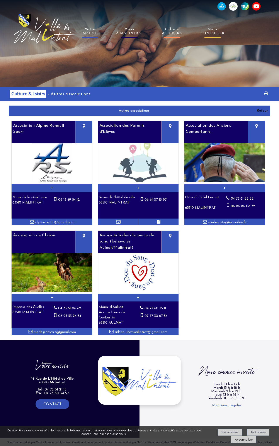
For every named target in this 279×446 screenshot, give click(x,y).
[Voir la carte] (83, 132)
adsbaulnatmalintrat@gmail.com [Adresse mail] (140, 332)
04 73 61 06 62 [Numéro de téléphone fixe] (69, 308)
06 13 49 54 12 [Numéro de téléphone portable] (69, 200)
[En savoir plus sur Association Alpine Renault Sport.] (52, 188)
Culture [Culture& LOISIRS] (172, 31)
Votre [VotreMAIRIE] (90, 31)
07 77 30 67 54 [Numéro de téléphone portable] (156, 316)
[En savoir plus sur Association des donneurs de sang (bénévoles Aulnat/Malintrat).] (138, 297)
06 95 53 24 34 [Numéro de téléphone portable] (69, 316)
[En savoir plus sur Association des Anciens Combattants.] (224, 188)
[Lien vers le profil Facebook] (159, 222)
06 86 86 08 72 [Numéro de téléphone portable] (243, 206)
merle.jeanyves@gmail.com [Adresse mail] (54, 332)
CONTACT (52, 404)
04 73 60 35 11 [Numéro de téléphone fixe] (155, 308)
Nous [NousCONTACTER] (213, 31)
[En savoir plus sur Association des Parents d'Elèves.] (138, 188)
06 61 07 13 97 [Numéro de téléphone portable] (156, 200)
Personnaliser (243, 439)
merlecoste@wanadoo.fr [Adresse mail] (227, 222)
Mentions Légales (227, 405)
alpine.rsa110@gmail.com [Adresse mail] (54, 222)
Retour (262, 111)
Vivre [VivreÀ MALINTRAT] (129, 31)
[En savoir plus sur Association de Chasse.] (52, 297)
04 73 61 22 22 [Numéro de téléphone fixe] (242, 198)
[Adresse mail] (118, 222)
